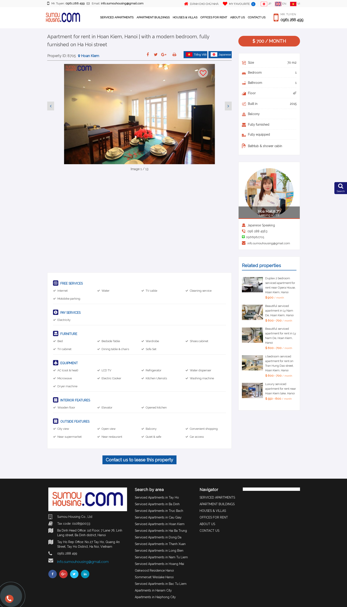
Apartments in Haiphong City (155, 597)
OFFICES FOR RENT (213, 17)
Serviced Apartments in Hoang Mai (159, 564)
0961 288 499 (291, 20)
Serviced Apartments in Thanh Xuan (160, 544)
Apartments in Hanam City (153, 590)
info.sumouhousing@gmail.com (268, 243)
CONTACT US (256, 17)
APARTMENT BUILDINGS (153, 17)
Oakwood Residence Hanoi (154, 570)
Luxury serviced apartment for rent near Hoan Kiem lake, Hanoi (280, 388)
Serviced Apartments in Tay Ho (157, 497)
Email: (115, 3)
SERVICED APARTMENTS (116, 17)
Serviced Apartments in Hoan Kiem (159, 524)
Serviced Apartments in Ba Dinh (157, 504)
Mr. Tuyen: (66, 3)
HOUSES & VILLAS (185, 17)
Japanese (221, 54)
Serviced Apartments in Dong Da (158, 537)
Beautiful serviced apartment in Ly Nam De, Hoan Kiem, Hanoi (279, 310)
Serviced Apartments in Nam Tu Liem (161, 557)
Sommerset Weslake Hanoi (154, 577)
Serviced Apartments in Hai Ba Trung (161, 530)
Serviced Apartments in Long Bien (159, 550)
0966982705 (255, 237)
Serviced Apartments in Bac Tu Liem (160, 584)
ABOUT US (237, 17)
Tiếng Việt (196, 54)
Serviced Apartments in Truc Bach (159, 511)
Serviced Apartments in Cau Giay (158, 517)
